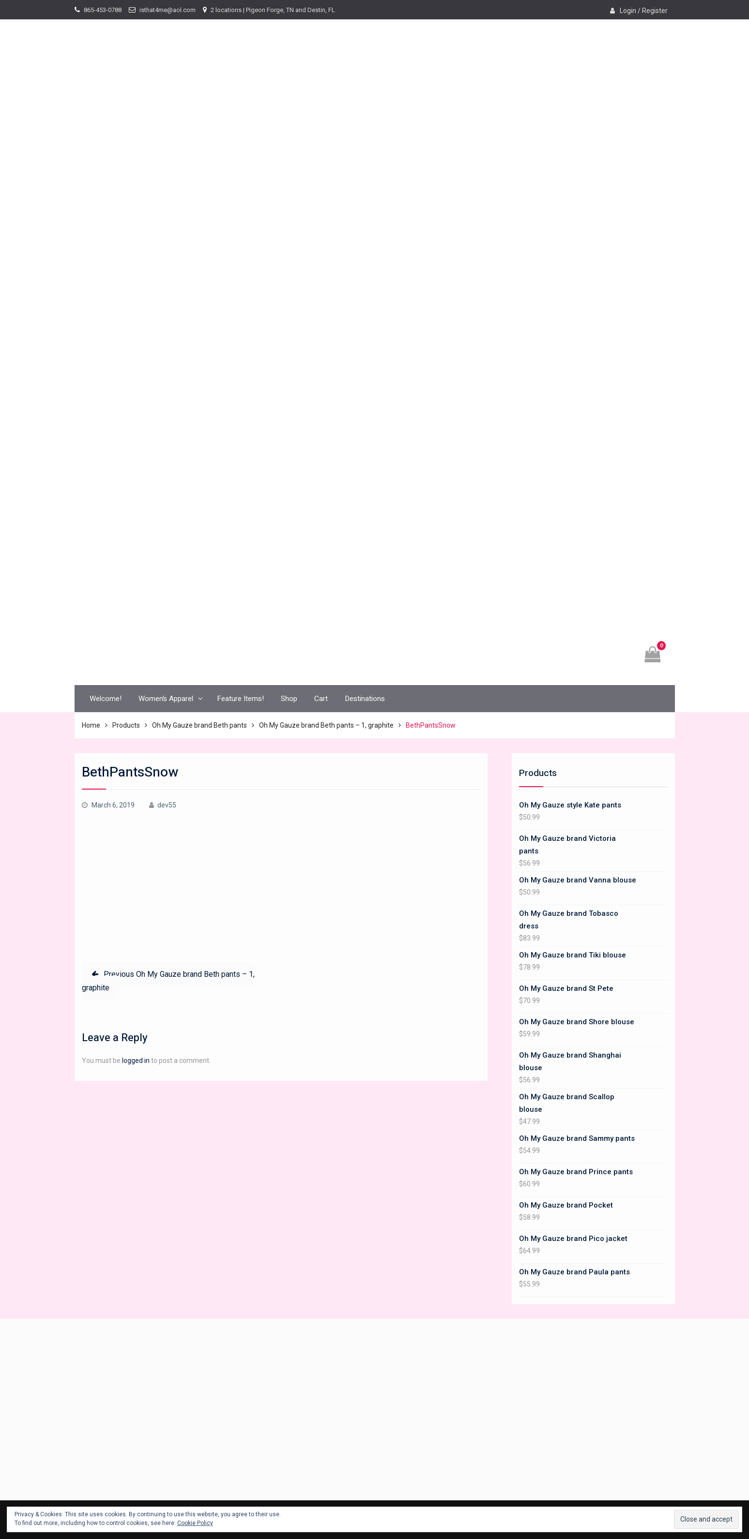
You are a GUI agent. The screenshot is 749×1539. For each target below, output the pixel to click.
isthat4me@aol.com (167, 10)
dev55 (166, 805)
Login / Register (644, 11)
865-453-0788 (103, 10)
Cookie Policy (195, 1523)
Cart (321, 698)
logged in (136, 1060)
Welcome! (106, 698)
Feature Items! (240, 698)
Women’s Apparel (165, 698)
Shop (289, 698)
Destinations (365, 698)
